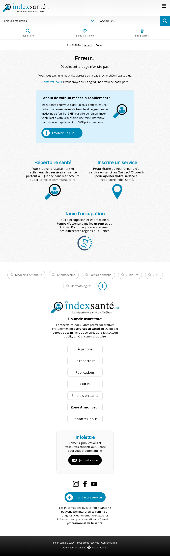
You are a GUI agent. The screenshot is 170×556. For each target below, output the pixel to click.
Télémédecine (65, 275)
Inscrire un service (88, 497)
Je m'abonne (88, 460)
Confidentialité (109, 542)
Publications (85, 372)
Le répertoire (85, 360)
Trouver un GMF (63, 133)
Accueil (88, 45)
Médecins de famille (28, 275)
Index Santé (59, 542)
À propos (85, 349)
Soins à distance (85, 32)
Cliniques (132, 275)
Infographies (142, 32)
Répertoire (28, 32)
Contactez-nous (52, 82)
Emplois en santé (85, 395)
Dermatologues (81, 286)
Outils (85, 384)
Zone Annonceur (85, 407)
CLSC (156, 275)
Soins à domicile (100, 275)
